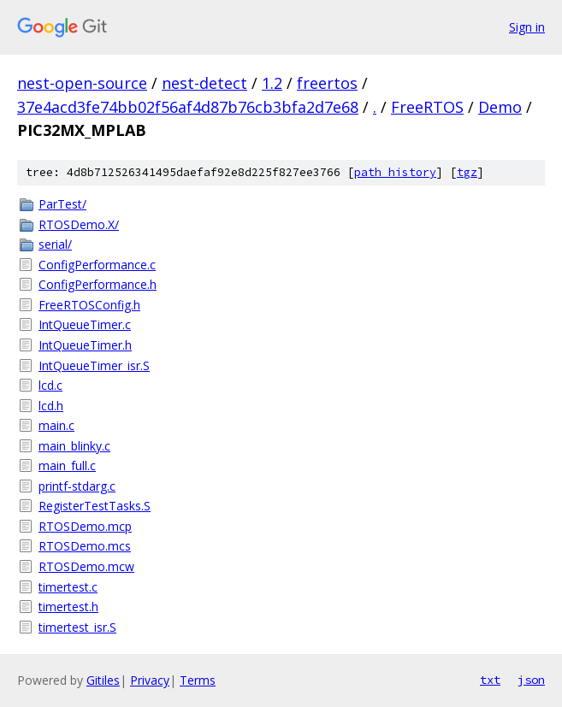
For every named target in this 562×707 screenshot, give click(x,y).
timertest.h (68, 606)
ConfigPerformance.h (97, 284)
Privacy (149, 680)
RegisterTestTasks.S (94, 506)
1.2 (272, 83)
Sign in (527, 27)
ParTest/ (62, 204)
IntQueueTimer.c (84, 324)
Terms (198, 680)
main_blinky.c (74, 446)
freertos (327, 83)
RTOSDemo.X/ (78, 224)
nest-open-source (82, 83)
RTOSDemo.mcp (85, 526)
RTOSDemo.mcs (84, 546)
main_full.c (67, 465)
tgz (467, 172)
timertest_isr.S (77, 627)
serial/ (55, 244)
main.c (56, 425)
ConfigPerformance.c (97, 264)
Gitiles (103, 680)
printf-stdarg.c (76, 486)
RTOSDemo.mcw (86, 566)
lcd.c (50, 385)
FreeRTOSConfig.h (89, 305)
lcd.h (50, 406)
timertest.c (68, 587)
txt (490, 679)
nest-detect (204, 83)
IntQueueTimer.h (85, 345)
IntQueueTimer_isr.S (94, 365)
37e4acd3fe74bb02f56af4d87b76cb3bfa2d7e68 (187, 107)
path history (395, 172)
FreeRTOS (427, 107)
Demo (500, 107)
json (531, 679)
